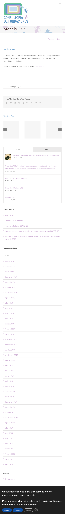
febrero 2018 (10, 391)
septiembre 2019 (11, 292)
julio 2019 (9, 303)
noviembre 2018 (11, 344)
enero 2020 (9, 272)
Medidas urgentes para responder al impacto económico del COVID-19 (32, 231)
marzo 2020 (9, 261)
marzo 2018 (9, 386)
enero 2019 (9, 334)
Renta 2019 (9, 215)
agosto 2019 (10, 298)
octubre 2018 (10, 350)
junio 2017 (9, 433)
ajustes (46, 504)
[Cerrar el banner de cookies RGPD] (36, 510)
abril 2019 (9, 318)
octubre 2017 (10, 412)
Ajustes (29, 510)
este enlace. (39, 66)
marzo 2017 (9, 449)
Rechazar (18, 510)
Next (58, 39)
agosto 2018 (10, 360)
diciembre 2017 (11, 402)
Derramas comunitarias (14, 221)
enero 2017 (9, 459)
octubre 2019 (10, 287)
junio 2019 (9, 308)
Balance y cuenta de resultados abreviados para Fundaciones (36, 155)
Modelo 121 (10, 197)
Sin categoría (27, 87)
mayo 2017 (9, 438)
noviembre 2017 (11, 407)
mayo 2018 (9, 376)
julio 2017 (9, 428)
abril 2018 (9, 381)
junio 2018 (9, 370)
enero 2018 (9, 397)
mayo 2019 (9, 313)
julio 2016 (9, 464)
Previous (51, 39)
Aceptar (7, 510)
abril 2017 (9, 443)
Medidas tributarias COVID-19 (16, 226)
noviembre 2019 (11, 282)
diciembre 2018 (11, 339)
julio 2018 (9, 365)
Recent (47, 149)
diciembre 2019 (11, 277)
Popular (18, 149)
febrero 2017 (10, 454)
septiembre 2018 (11, 355)
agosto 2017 (10, 423)
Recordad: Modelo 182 (14, 188)
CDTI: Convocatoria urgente (16, 178)
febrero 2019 (10, 329)
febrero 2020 (10, 266)
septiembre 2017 (11, 417)
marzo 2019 (9, 324)
